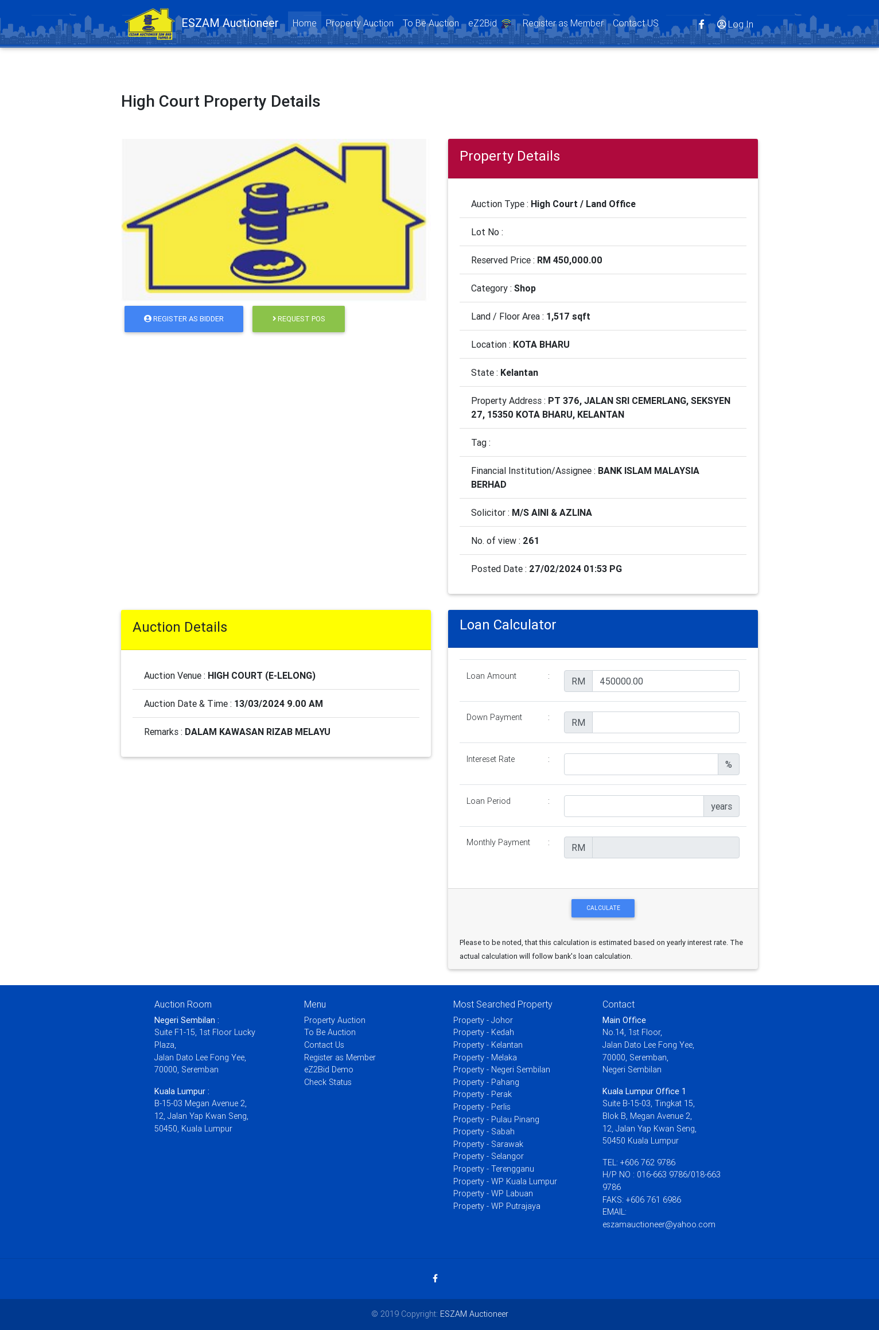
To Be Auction (431, 25)
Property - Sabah (484, 1131)
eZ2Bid (491, 27)
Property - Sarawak (488, 1144)
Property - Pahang (486, 1082)
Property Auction (360, 25)
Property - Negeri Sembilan (501, 1069)
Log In (734, 26)
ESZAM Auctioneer (474, 1314)
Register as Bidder (184, 319)
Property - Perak (482, 1094)
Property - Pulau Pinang (496, 1119)
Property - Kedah (483, 1032)
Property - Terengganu (493, 1169)
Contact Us (324, 1045)
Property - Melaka (485, 1057)
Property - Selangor (488, 1156)
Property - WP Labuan (493, 1193)
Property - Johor (483, 1020)
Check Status (328, 1082)
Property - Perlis (482, 1107)
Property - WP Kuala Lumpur (505, 1181)
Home (307, 24)
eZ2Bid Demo (328, 1069)
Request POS (299, 319)
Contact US (636, 25)
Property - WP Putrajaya (496, 1206)
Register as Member (563, 25)
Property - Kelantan (488, 1045)
